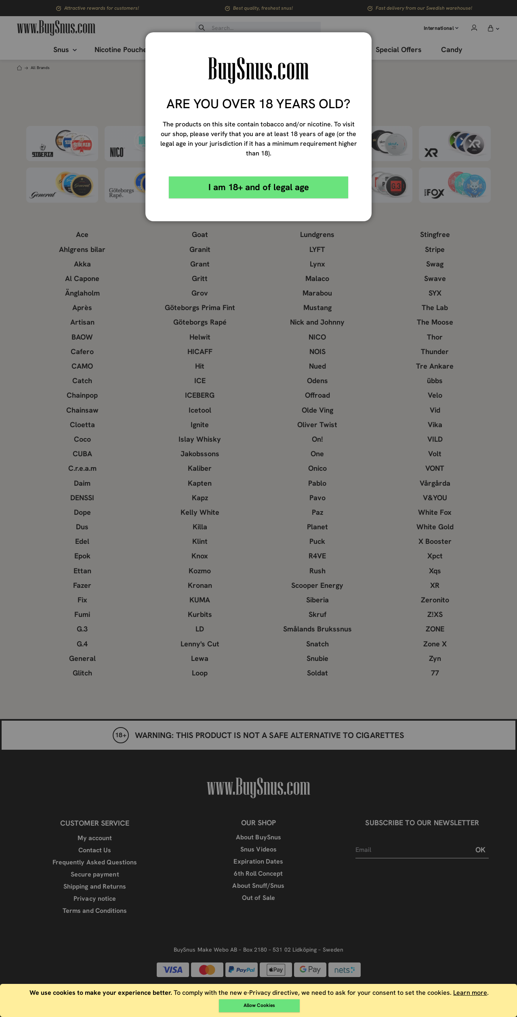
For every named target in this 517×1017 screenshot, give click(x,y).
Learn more (470, 992)
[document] (259, 1000)
